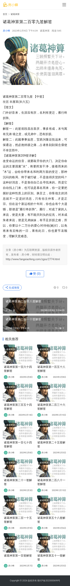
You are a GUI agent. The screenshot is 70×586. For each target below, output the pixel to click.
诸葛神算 (45, 30)
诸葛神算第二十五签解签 (51, 444)
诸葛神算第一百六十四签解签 (18, 369)
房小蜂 (6, 30)
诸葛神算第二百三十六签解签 (51, 406)
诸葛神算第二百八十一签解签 (51, 482)
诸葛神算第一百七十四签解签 (18, 444)
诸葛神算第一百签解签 (18, 555)
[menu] (64, 4)
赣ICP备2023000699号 (48, 580)
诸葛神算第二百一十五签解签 (18, 519)
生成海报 (12, 287)
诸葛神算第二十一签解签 (18, 482)
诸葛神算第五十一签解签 (51, 557)
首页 (5, 14)
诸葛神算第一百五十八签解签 (51, 369)
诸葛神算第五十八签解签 (51, 519)
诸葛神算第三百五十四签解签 (18, 406)
